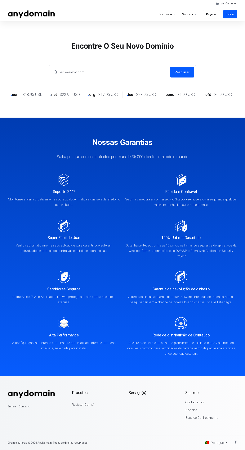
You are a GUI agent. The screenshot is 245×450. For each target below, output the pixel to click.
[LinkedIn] (20, 413)
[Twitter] (14, 413)
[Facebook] (8, 413)
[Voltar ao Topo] (235, 441)
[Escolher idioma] (216, 442)
